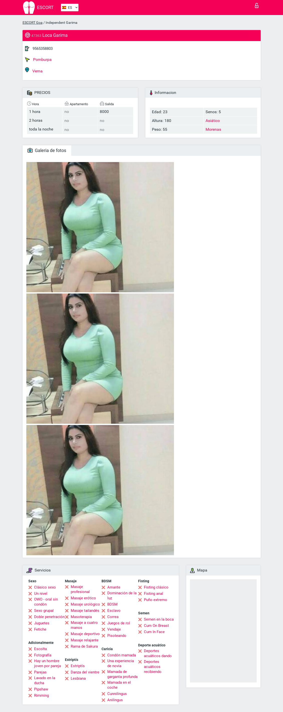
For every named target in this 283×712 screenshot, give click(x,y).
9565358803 (43, 48)
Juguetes (41, 623)
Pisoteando (116, 635)
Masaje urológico (85, 604)
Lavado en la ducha (44, 680)
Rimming (41, 695)
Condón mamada (121, 655)
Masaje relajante (85, 640)
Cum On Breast (156, 625)
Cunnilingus (117, 693)
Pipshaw (41, 689)
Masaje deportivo (85, 634)
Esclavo (114, 610)
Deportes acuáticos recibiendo (152, 666)
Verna (34, 70)
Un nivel (40, 593)
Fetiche (40, 629)
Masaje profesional (80, 589)
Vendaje (114, 629)
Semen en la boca (159, 619)
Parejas (40, 672)
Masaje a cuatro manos (84, 625)
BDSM (112, 604)
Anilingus (115, 700)
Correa (113, 617)
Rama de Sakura (84, 646)
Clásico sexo (45, 587)
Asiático (213, 120)
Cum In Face (154, 632)
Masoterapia (81, 617)
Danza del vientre (85, 672)
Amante (113, 587)
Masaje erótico (83, 598)
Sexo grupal (44, 610)
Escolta (40, 649)
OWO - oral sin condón (46, 602)
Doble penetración (49, 617)
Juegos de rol (118, 623)
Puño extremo (155, 600)
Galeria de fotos (47, 150)
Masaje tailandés (85, 610)
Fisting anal (153, 593)
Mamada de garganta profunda (122, 674)
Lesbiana (78, 678)
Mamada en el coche (119, 685)
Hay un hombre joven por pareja (47, 663)
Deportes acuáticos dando (158, 653)
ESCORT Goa (33, 23)
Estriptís (78, 666)
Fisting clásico (156, 587)
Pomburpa (38, 59)
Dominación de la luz (122, 595)
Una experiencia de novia (120, 663)
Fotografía (42, 655)
